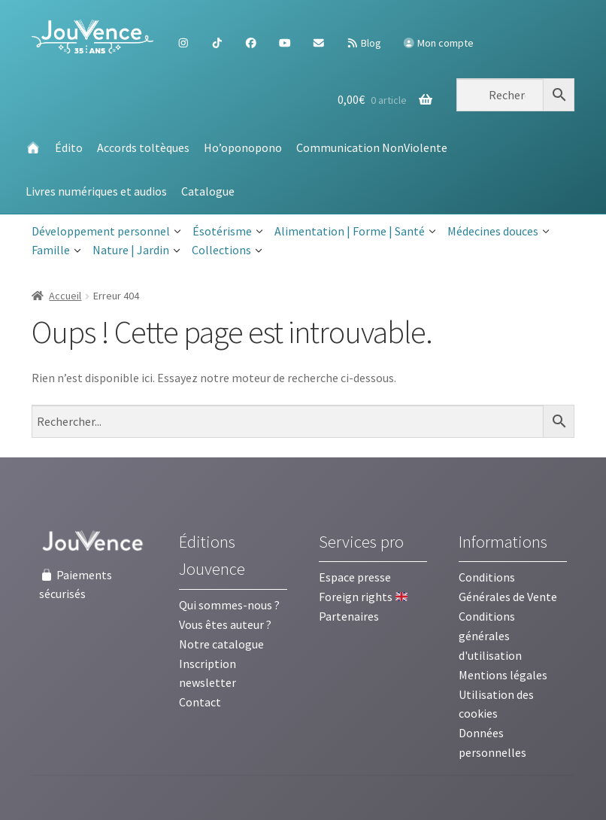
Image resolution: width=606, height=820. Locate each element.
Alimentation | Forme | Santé (355, 231)
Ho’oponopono (243, 147)
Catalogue (208, 191)
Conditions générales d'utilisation (490, 636)
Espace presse (355, 577)
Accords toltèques (143, 147)
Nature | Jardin (136, 250)
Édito (69, 147)
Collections (227, 250)
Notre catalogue (221, 643)
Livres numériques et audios (96, 191)
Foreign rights (363, 596)
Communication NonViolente (371, 147)
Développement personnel (106, 231)
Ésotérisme (227, 231)
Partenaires (349, 616)
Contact (200, 701)
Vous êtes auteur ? (225, 624)
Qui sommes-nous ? (229, 604)
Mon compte (438, 43)
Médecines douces (498, 231)
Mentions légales (503, 674)
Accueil (65, 295)
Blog (364, 43)
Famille (56, 250)
